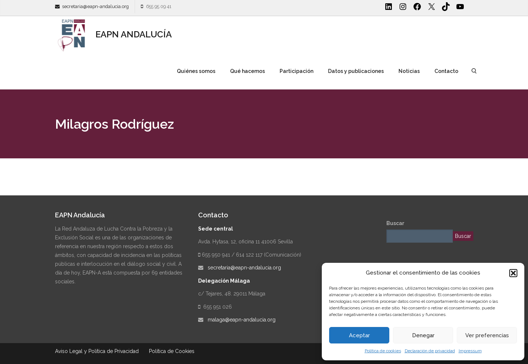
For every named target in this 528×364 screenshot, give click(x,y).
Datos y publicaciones (356, 71)
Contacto (446, 71)
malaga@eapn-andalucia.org (242, 320)
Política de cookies (383, 350)
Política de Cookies (171, 351)
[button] (513, 273)
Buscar (395, 223)
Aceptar (359, 335)
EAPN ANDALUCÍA (113, 34)
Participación (296, 71)
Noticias (409, 71)
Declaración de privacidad (430, 350)
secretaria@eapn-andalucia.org (95, 6)
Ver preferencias (487, 335)
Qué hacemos (247, 71)
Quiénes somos (196, 71)
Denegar (423, 335)
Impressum (470, 350)
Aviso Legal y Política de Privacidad (97, 351)
